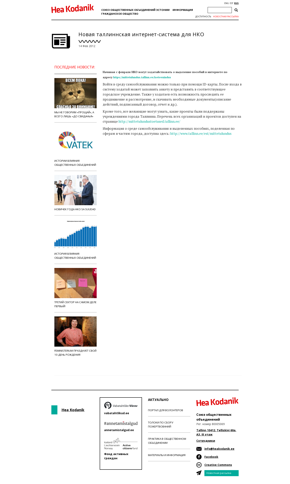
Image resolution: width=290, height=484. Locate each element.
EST (231, 3)
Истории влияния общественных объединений (75, 147)
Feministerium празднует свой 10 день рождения (75, 336)
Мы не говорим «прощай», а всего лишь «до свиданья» (75, 98)
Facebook (211, 457)
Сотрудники (205, 441)
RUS (236, 3)
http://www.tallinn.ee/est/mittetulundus (200, 133)
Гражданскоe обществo (119, 13)
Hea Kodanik (72, 409)
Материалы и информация (166, 455)
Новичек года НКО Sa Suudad (75, 193)
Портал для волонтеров (165, 410)
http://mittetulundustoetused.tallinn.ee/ (149, 121)
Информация (183, 10)
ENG (226, 3)
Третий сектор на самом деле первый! (75, 288)
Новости (113, 149)
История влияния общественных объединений (75, 239)
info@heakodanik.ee (219, 449)
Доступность (203, 16)
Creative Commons (218, 465)
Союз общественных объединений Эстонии (135, 10)
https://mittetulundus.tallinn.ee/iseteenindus (142, 77)
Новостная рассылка (226, 16)
